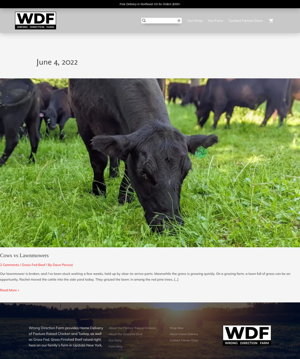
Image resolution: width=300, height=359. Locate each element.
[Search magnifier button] (144, 20)
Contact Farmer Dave (245, 20)
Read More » (9, 289)
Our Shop (195, 20)
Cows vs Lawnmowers (24, 255)
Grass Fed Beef (33, 265)
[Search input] (161, 20)
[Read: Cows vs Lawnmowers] (150, 162)
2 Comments (9, 265)
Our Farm (215, 20)
